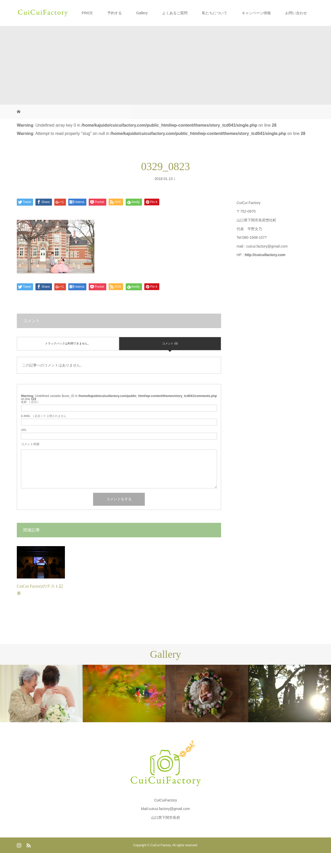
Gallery (142, 13)
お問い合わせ (296, 13)
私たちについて (214, 13)
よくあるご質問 (174, 13)
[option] (41, 693)
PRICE (87, 13)
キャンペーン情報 (256, 13)
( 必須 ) (29, 402)
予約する (114, 13)
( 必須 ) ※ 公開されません (43, 416)
